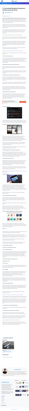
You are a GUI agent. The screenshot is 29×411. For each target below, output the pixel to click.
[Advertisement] (14, 331)
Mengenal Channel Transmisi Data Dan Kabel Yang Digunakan (8, 350)
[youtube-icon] (4, 405)
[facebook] (4, 338)
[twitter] (6, 338)
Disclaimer (3, 400)
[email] (12, 338)
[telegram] (9, 338)
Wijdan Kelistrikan (16, 409)
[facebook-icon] (1, 405)
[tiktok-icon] (6, 405)
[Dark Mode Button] (27, 1)
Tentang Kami (4, 399)
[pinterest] (10, 338)
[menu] (2, 1)
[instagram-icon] (3, 405)
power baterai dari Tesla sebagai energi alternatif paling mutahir (16, 50)
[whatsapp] (7, 338)
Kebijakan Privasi (4, 403)
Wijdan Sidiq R (18, 369)
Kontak (3, 401)
